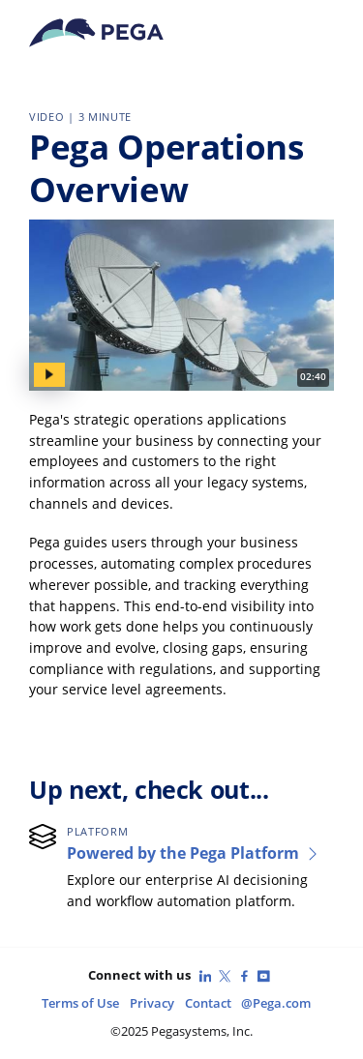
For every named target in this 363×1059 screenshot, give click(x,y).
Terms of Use (80, 1003)
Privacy (152, 1003)
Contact (208, 1003)
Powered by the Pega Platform (193, 853)
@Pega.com (276, 1003)
